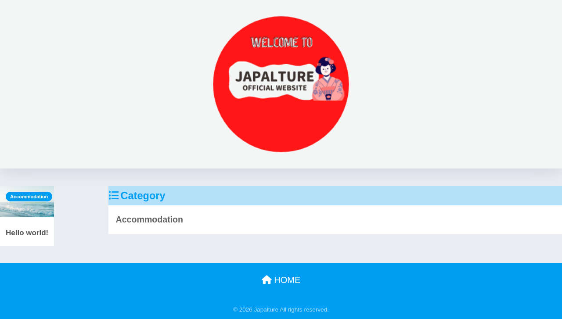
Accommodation (29, 196)
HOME (281, 280)
